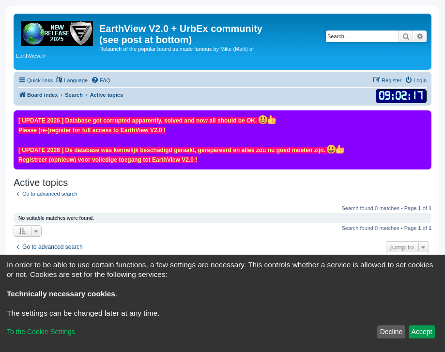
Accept (422, 332)
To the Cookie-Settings (41, 332)
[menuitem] (100, 80)
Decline (391, 332)
